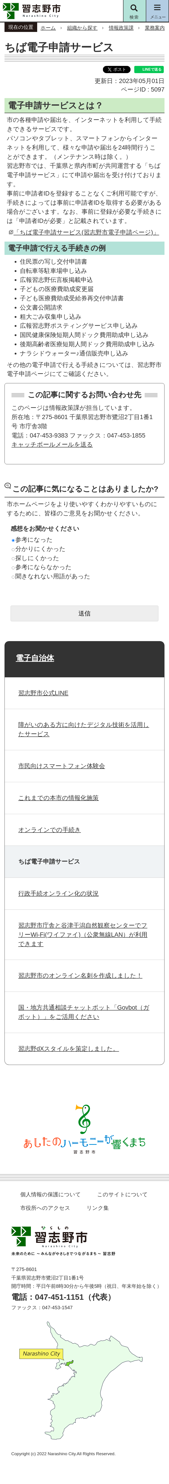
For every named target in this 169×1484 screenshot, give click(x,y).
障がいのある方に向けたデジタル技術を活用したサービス (83, 729)
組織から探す (82, 28)
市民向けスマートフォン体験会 (61, 765)
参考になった (32, 539)
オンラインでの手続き (49, 829)
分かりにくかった (39, 548)
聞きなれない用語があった (51, 576)
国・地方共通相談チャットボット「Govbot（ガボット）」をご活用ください (83, 1012)
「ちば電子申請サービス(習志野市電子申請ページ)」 (86, 232)
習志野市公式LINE (43, 692)
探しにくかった (35, 558)
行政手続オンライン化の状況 (58, 893)
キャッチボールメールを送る (52, 444)
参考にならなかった (42, 567)
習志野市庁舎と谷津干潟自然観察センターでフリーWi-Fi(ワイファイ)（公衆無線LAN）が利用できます (82, 934)
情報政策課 (121, 28)
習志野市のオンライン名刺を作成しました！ (80, 975)
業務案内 (155, 28)
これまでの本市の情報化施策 (58, 797)
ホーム (48, 28)
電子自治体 (35, 658)
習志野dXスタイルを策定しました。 (68, 1048)
